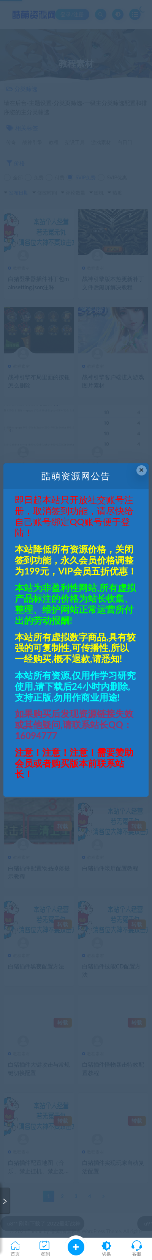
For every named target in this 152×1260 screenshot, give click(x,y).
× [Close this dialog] (141, 470)
